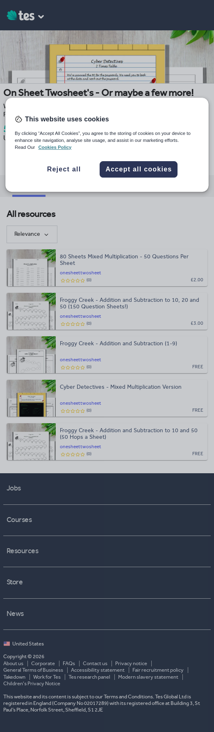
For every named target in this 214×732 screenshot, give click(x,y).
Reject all (64, 169)
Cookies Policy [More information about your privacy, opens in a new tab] (55, 147)
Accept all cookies (138, 169)
